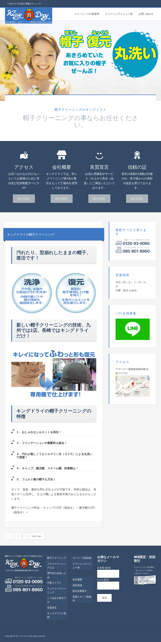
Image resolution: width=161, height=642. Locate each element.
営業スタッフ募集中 (82, 598)
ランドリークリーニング (56, 590)
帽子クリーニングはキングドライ (28, 15)
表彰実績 (77, 584)
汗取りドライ (54, 582)
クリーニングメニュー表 (82, 565)
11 (26, 536)
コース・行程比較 (82, 557)
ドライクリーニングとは (56, 565)
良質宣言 (52, 607)
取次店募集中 (80, 590)
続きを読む (24, 198)
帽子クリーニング (56, 557)
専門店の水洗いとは (56, 574)
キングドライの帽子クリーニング (41, 234)
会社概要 (77, 579)
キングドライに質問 (56, 614)
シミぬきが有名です (56, 599)
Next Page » (37, 536)
